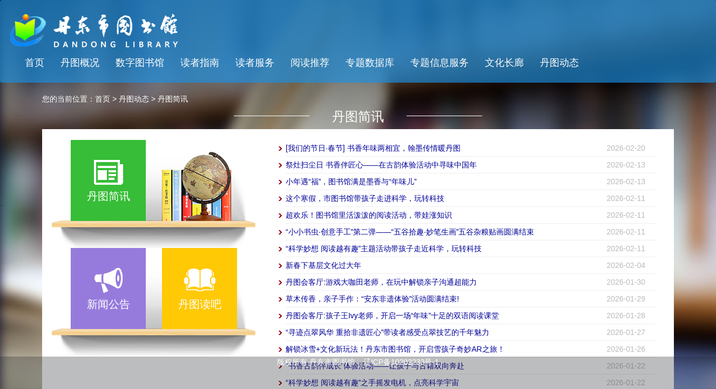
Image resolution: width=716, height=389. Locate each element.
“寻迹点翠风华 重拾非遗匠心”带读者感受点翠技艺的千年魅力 (387, 332)
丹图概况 (79, 62)
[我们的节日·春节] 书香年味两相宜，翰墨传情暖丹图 (373, 148)
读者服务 (254, 62)
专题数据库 (370, 62)
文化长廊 (504, 62)
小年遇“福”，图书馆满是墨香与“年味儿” (351, 181)
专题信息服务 (439, 62)
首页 (34, 62)
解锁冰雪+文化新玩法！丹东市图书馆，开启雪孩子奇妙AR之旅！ (395, 349)
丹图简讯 (173, 99)
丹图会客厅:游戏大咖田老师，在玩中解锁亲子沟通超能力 (381, 282)
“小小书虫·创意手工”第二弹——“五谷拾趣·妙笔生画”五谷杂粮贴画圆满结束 (410, 231)
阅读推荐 (310, 62)
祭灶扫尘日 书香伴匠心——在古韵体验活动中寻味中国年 (381, 164)
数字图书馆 (140, 62)
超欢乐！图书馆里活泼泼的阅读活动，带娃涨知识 (369, 215)
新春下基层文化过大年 (323, 265)
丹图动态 (559, 62)
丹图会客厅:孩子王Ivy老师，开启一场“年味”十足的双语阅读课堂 (392, 315)
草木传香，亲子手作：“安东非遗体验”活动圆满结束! (372, 298)
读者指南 (199, 62)
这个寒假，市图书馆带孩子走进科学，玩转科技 (365, 198)
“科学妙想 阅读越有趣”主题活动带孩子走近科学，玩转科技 (384, 248)
